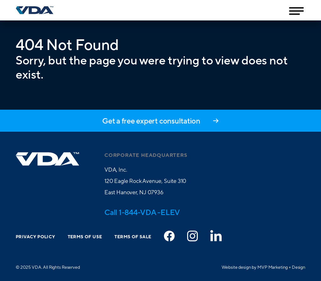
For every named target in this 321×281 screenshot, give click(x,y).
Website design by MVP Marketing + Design (263, 267)
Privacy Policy (35, 237)
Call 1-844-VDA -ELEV (142, 212)
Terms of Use (85, 237)
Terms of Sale (132, 237)
